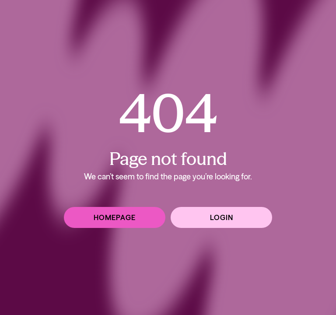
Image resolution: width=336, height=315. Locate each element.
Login (221, 217)
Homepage (115, 217)
